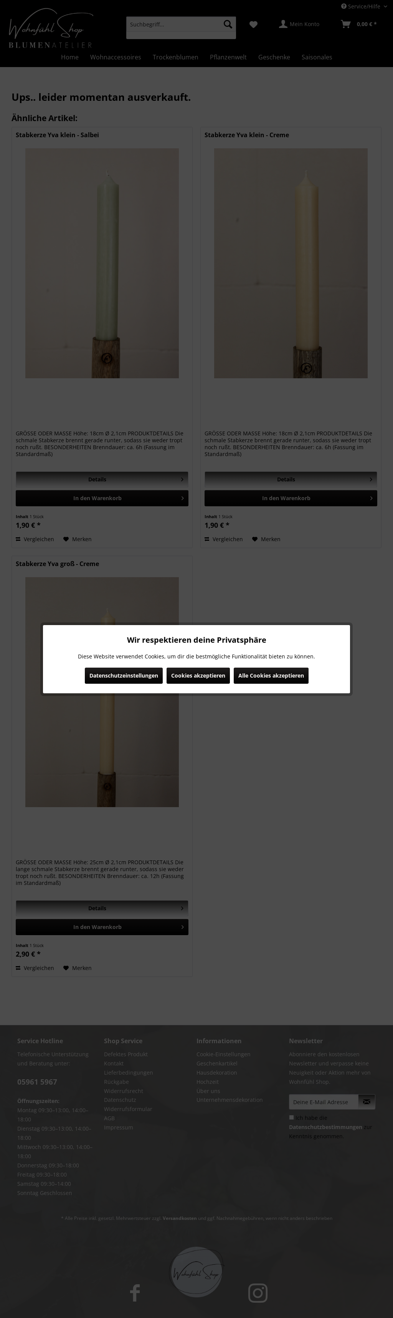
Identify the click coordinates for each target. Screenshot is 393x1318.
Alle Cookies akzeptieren (271, 675)
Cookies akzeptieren (198, 675)
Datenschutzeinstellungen (123, 675)
